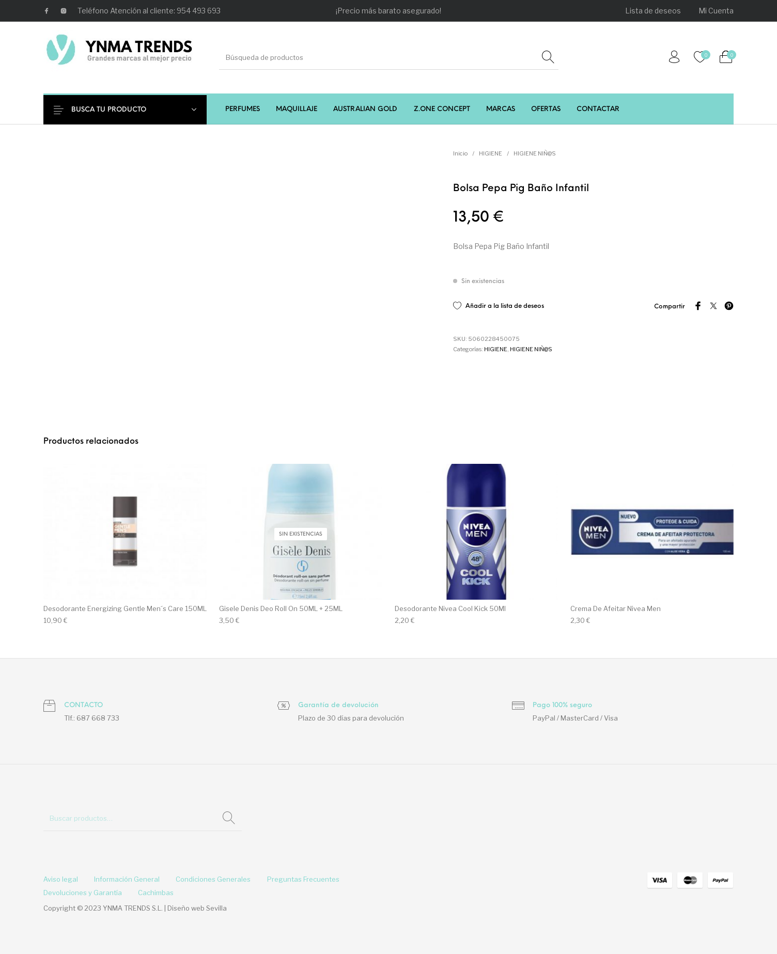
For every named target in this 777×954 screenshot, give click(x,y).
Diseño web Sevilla (197, 908)
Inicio (460, 153)
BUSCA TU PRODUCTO (117, 109)
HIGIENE (490, 153)
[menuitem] (653, 11)
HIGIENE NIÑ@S (535, 153)
